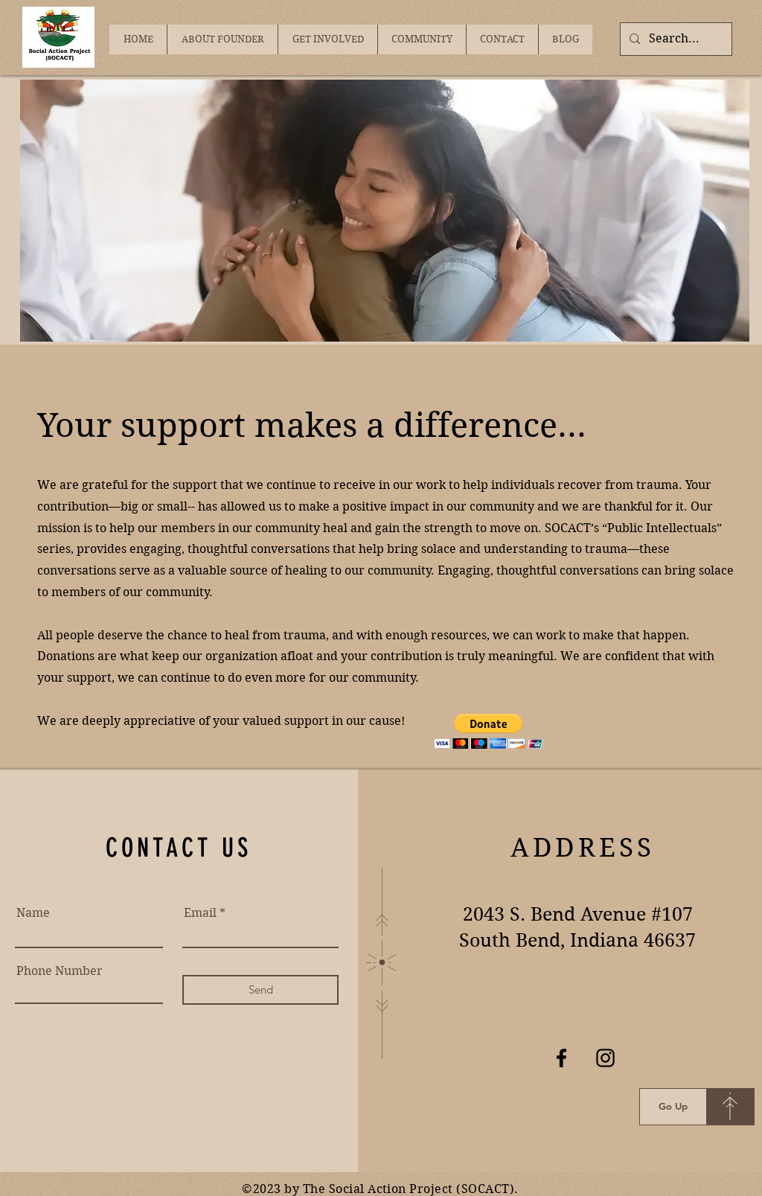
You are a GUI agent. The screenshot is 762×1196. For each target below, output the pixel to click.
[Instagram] (605, 1058)
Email (200, 913)
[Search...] (674, 39)
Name (33, 913)
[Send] (260, 990)
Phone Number (59, 971)
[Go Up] (673, 1106)
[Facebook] (561, 1058)
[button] (488, 731)
